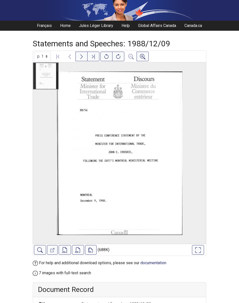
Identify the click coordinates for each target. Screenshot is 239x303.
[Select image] (42, 56)
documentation (153, 262)
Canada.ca (193, 25)
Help (126, 25)
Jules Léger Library (96, 25)
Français (44, 25)
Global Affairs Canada (157, 25)
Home (65, 25)
